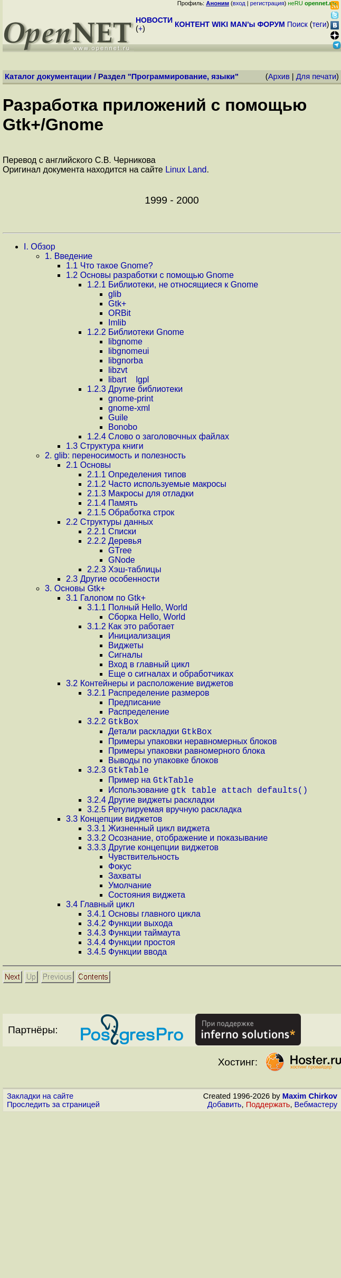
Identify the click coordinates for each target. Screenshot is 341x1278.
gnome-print (130, 398)
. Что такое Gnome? (109, 265)
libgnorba (125, 360)
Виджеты (126, 645)
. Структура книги (105, 445)
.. (113, 722)
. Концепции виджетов (114, 826)
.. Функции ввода (127, 959)
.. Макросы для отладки (140, 493)
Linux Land (185, 169)
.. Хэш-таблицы (124, 569)
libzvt (117, 370)
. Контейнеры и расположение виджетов (149, 683)
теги (319, 24)
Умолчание (129, 893)
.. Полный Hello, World (137, 607)
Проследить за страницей (53, 1112)
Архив (279, 76)
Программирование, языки (183, 76)
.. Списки (111, 531)
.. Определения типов (136, 474)
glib (114, 294)
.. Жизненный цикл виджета (148, 836)
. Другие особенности (112, 578)
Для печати (316, 76)
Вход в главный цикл (149, 664)
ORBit (119, 313)
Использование (208, 797)
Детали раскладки (160, 734)
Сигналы (125, 654)
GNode (121, 559)
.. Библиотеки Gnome (135, 332)
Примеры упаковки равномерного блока (186, 753)
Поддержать (268, 1112)
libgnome (125, 341)
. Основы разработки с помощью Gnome (150, 275)
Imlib (117, 322)
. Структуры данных (109, 521)
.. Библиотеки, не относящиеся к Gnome (172, 284)
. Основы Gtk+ (75, 588)
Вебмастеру (316, 1112)
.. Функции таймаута (133, 940)
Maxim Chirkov (309, 1104)
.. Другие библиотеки (135, 389)
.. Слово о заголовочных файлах (158, 436)
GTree (120, 550)
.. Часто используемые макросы (156, 483)
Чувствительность (143, 864)
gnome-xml (129, 407)
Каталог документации (48, 76)
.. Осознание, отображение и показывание (177, 845)
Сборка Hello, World (146, 616)
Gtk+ (117, 303)
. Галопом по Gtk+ (106, 597)
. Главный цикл (100, 912)
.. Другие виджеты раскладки (150, 807)
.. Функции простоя (131, 950)
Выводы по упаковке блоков (163, 763)
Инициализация (139, 635)
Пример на (151, 786)
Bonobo (122, 426)
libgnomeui (128, 351)
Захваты (124, 883)
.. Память (112, 502)
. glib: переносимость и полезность (115, 455)
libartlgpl (128, 379)
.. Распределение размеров (148, 692)
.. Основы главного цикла (144, 921)
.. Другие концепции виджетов (153, 855)
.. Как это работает (130, 626)
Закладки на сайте (40, 1104)
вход (239, 3)
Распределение (138, 711)
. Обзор (39, 246)
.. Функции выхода (130, 931)
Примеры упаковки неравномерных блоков (192, 744)
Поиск (297, 24)
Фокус (119, 874)
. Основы (88, 464)
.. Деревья (114, 540)
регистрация (267, 3)
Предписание (134, 702)
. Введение (68, 256)
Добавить (224, 1112)
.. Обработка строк (130, 512)
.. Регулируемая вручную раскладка (164, 817)
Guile (118, 417)
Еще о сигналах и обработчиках (170, 673)
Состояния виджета (146, 902)
